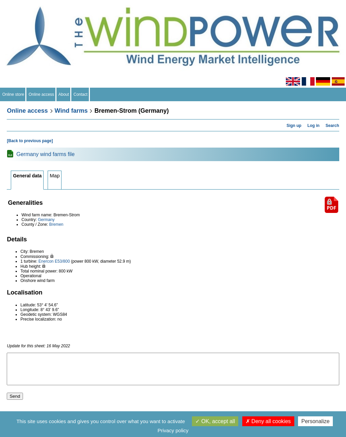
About (63, 94)
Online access (41, 94)
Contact (80, 94)
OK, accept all (215, 421)
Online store (13, 94)
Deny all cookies (268, 421)
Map (54, 175)
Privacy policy (173, 430)
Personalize (315, 421)
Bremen (56, 224)
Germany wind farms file (45, 154)
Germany (46, 219)
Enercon (46, 261)
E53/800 (62, 261)
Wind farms (71, 110)
